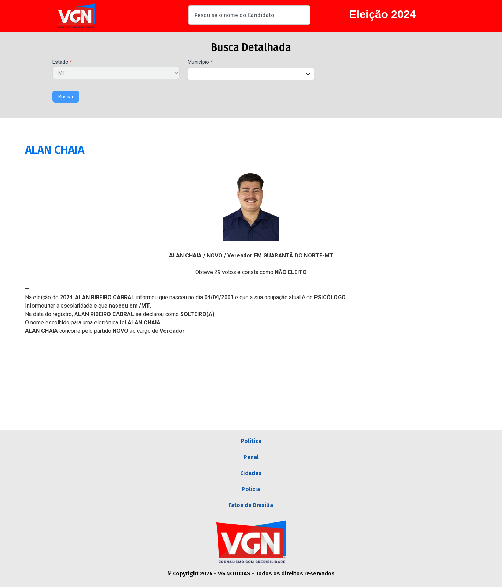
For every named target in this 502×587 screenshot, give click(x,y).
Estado (62, 62)
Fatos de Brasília (251, 505)
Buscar (66, 96)
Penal (251, 457)
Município (200, 62)
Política (251, 441)
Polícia (251, 489)
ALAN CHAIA (54, 150)
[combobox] (249, 15)
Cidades (251, 473)
